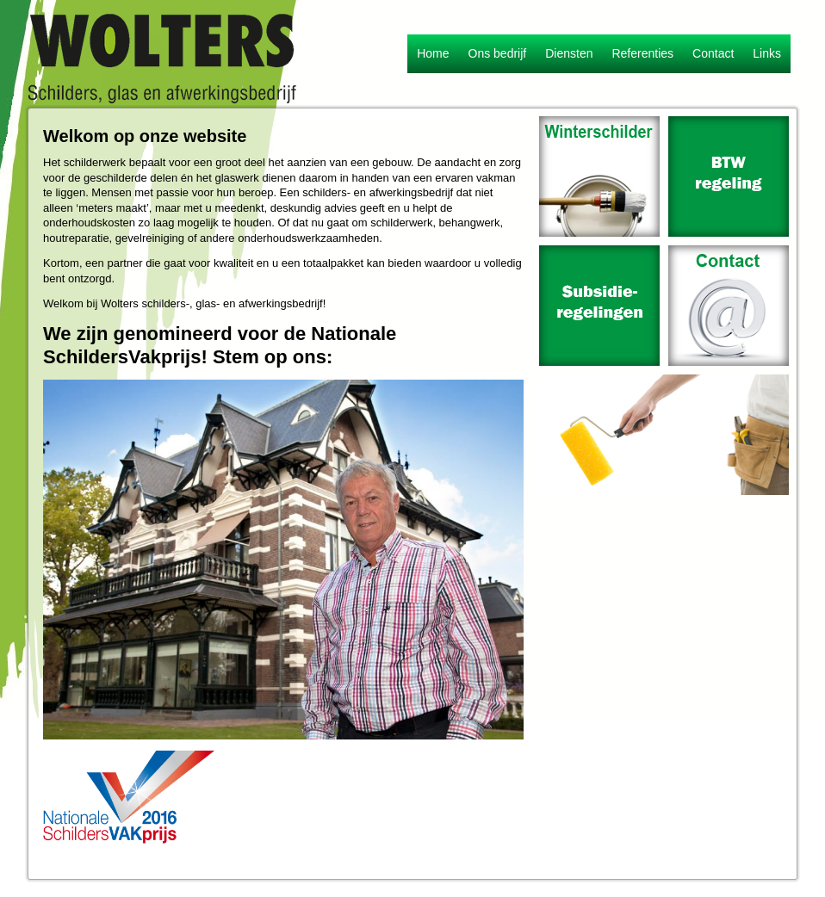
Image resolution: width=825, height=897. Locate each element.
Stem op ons (269, 357)
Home (433, 53)
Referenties (642, 53)
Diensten (568, 53)
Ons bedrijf (497, 53)
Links (767, 53)
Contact (713, 53)
